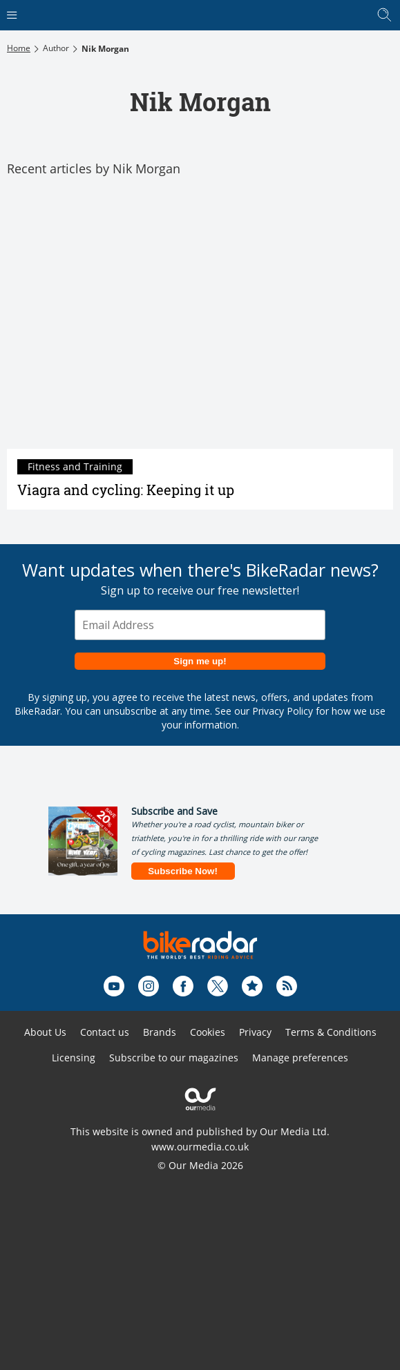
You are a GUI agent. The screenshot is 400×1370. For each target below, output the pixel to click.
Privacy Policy (282, 710)
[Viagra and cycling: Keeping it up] (200, 321)
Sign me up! (199, 661)
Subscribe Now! (183, 871)
